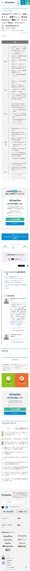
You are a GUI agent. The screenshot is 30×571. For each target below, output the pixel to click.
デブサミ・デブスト (7, 526)
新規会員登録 (15, 219)
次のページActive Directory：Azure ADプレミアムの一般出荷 (15, 236)
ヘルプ (8, 556)
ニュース (5, 518)
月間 (22, 428)
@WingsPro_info (14, 321)
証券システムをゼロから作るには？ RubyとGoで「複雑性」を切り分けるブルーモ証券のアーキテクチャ (16, 474)
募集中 (18, 316)
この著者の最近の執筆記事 (17, 330)
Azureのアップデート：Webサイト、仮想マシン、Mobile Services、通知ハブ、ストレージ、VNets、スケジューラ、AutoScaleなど (19, 50)
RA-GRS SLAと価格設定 (19, 158)
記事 (17, 319)
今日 (8, 428)
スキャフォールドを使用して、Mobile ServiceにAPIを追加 (19, 115)
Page (5, 61)
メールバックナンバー (15, 215)
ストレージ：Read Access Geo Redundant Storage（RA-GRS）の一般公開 (19, 154)
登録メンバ (13, 314)
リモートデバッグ (17, 123)
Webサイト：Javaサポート (18, 64)
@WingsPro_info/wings (16, 323)
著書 (14, 319)
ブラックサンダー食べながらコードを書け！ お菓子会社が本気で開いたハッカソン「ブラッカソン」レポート (16, 434)
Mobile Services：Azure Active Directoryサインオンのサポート (19, 134)
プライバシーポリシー (11, 569)
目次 (20, 42)
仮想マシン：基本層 (17, 91)
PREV (5, 246)
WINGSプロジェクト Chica (7, 30)
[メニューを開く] (2, 2)
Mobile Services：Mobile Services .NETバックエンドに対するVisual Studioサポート (19, 105)
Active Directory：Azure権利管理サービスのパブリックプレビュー (19, 169)
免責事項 (8, 562)
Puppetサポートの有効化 (19, 89)
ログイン (15, 223)
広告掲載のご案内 (22, 511)
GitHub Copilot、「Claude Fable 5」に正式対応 (16, 439)
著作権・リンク (10, 558)
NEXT (25, 246)
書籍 (19, 525)
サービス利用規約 (10, 567)
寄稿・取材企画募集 (8, 511)
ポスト (21, 266)
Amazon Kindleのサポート (19, 142)
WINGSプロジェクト (17, 302)
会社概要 (8, 565)
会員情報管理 (9, 560)
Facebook (18, 324)
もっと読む (6, 288)
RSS (23, 319)
